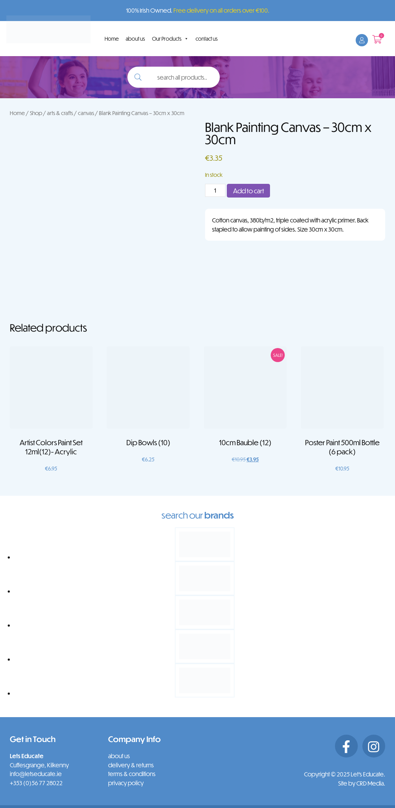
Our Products (170, 38)
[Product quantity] (215, 190)
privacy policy (126, 783)
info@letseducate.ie (36, 773)
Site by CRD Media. (361, 783)
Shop (36, 112)
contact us (207, 38)
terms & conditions (132, 773)
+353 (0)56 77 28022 (36, 783)
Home (112, 38)
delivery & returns (131, 765)
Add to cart (248, 191)
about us (135, 38)
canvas (86, 112)
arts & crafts (60, 112)
